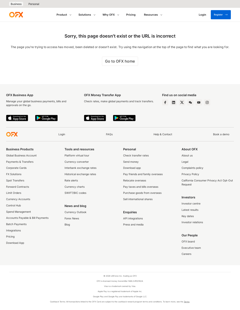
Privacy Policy (190, 174)
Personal (33, 4)
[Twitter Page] (182, 102)
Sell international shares (138, 199)
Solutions (84, 14)
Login (61, 134)
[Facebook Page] (165, 102)
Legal (185, 161)
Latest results (190, 209)
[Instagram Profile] (207, 102)
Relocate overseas (134, 180)
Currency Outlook (75, 212)
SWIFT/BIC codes (75, 192)
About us (187, 155)
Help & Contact (163, 134)
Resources (151, 14)
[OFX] (16, 15)
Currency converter (77, 161)
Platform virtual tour (77, 155)
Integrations (13, 230)
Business (16, 4)
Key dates (188, 216)
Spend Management (18, 211)
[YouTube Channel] (199, 102)
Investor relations (192, 222)
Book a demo (221, 134)
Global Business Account (21, 155)
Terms (186, 301)
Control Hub (13, 205)
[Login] (202, 14)
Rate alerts (71, 180)
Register (221, 14)
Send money (131, 161)
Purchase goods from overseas (142, 192)
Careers (186, 253)
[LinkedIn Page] (174, 102)
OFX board (188, 241)
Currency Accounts (18, 199)
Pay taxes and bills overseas (140, 186)
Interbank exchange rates (80, 167)
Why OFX (109, 14)
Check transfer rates (136, 155)
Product (62, 14)
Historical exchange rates (80, 174)
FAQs (109, 134)
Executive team (191, 247)
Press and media (133, 224)
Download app (132, 167)
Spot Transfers (15, 180)
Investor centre (191, 203)
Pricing (131, 14)
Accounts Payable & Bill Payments (27, 217)
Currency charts (75, 186)
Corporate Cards (16, 167)
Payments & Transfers (19, 161)
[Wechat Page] (190, 102)
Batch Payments (16, 224)
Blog (67, 224)
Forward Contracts (17, 186)
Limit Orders (13, 192)
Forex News (72, 218)
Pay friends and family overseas (143, 174)
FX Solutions (13, 174)
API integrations (133, 218)
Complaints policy (192, 167)
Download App (15, 242)
